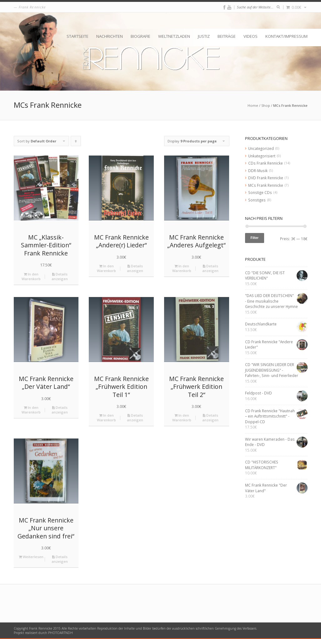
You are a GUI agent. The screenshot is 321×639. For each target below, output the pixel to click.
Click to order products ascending (76, 142)
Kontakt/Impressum (286, 36)
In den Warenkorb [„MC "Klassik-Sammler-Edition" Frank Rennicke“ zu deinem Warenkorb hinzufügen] (31, 276)
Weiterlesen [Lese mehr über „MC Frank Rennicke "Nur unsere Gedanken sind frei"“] (31, 556)
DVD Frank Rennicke (265, 177)
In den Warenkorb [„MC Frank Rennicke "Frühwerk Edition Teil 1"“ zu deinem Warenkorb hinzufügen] (106, 417)
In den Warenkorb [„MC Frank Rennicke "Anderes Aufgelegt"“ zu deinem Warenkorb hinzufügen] (181, 268)
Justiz (204, 36)
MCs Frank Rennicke (265, 185)
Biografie (140, 36)
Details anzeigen (60, 276)
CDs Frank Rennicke (265, 163)
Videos (250, 36)
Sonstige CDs (260, 192)
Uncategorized (261, 148)
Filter (255, 238)
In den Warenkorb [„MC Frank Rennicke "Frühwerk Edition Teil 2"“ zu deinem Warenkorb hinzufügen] (181, 417)
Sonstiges (257, 199)
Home (253, 105)
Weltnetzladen (174, 36)
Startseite (77, 36)
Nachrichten (109, 36)
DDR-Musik (258, 170)
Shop (265, 105)
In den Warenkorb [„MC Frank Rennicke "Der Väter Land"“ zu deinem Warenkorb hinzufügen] (31, 409)
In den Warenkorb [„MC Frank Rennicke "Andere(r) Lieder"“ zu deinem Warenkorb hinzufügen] (106, 268)
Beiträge (227, 36)
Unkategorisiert (261, 155)
